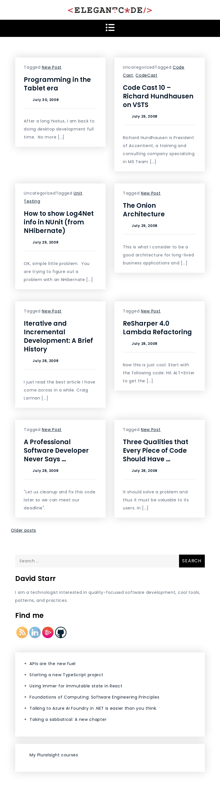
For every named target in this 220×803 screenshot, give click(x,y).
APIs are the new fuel (53, 663)
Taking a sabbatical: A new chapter (68, 719)
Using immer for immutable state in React (76, 686)
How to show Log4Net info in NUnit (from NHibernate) (59, 222)
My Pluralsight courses (54, 755)
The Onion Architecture (144, 210)
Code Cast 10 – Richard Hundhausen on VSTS (158, 96)
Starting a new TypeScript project (66, 675)
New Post (52, 67)
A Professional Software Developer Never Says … (56, 451)
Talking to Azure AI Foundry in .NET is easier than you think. (93, 708)
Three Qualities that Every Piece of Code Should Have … (155, 451)
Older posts (23, 530)
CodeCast (146, 75)
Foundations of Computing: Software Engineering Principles (94, 697)
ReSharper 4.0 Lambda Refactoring (157, 328)
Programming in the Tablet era (57, 84)
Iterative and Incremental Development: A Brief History (58, 336)
